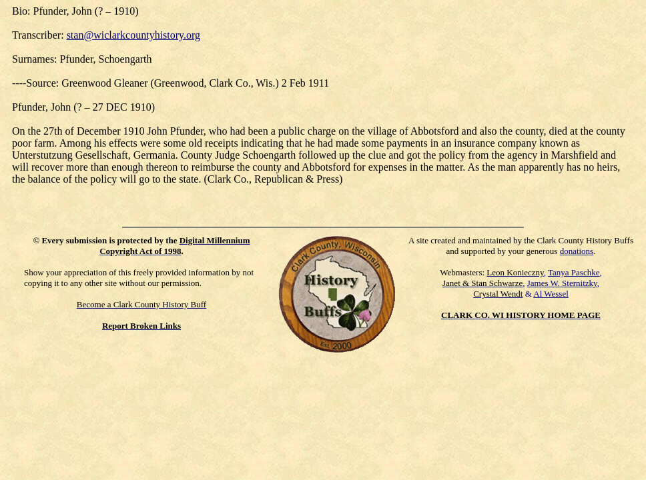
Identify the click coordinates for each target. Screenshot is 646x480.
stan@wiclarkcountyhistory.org (133, 35)
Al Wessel (551, 294)
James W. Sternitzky (562, 283)
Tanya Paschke (573, 272)
